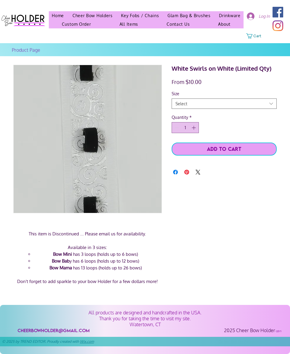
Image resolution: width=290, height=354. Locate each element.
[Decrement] (176, 127)
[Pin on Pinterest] (186, 172)
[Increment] (194, 127)
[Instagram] (278, 25)
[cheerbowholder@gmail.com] (53, 331)
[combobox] (224, 103)
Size (175, 93)
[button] (224, 24)
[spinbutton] (185, 127)
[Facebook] (278, 12)
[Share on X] (198, 172)
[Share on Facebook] (175, 172)
